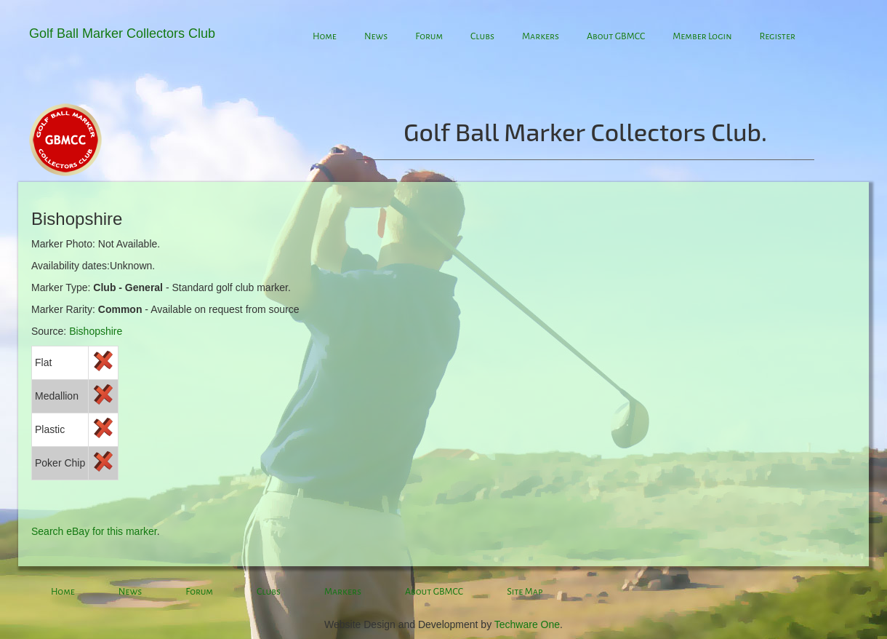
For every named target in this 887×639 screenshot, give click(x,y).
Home (325, 36)
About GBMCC (616, 36)
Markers (540, 36)
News (376, 36)
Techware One (527, 624)
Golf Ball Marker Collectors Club (122, 33)
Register (777, 36)
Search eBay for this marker (94, 531)
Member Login (702, 36)
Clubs (482, 36)
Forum (429, 36)
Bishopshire (95, 331)
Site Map (524, 592)
